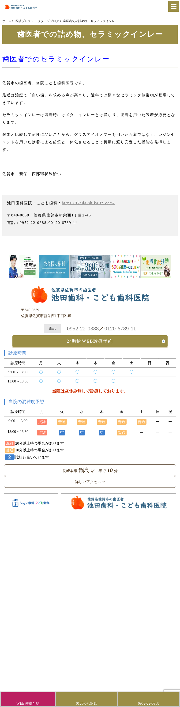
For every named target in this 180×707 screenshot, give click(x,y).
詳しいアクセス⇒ (90, 482)
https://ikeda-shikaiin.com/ (88, 203)
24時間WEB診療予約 (90, 341)
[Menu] (173, 6)
